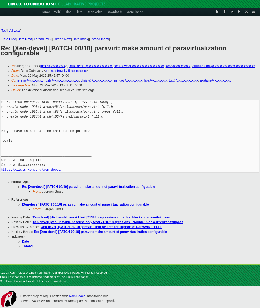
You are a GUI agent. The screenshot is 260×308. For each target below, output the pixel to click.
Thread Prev (42, 39)
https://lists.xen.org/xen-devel (31, 169)
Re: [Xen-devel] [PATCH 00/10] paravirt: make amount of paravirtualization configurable (88, 187)
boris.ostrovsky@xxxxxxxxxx (66, 71)
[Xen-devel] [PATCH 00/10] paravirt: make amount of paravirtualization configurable (85, 204)
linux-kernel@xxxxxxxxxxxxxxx (91, 66)
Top (3, 30)
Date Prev (8, 39)
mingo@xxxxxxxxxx (128, 80)
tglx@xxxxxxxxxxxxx (183, 80)
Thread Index (99, 39)
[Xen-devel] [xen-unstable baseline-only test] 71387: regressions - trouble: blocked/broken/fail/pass (107, 222)
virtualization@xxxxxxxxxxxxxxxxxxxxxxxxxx (223, 66)
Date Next (24, 39)
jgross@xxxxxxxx (52, 66)
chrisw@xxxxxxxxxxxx (96, 80)
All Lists (14, 30)
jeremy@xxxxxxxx (30, 80)
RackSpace (77, 296)
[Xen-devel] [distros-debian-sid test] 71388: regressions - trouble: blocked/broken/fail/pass (101, 217)
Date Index (80, 39)
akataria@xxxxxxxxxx (215, 80)
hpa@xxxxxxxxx (155, 80)
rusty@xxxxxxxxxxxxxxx (61, 80)
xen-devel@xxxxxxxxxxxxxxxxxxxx (139, 66)
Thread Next (62, 39)
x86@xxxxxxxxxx (178, 66)
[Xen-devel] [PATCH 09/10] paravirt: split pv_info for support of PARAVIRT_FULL (101, 227)
